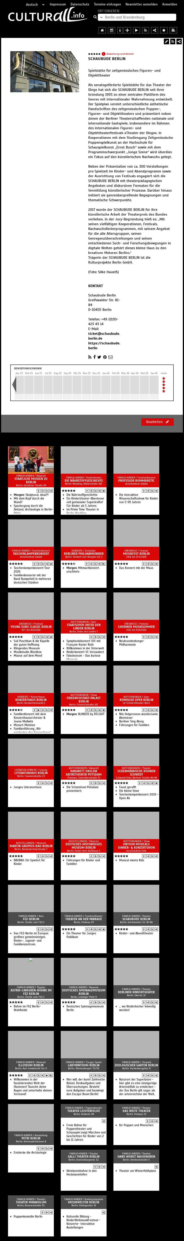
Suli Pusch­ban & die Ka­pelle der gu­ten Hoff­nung (31, 643)
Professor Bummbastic (136, 480)
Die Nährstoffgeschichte (84, 480)
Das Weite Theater (136, 1111)
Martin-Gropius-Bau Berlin (31, 846)
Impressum (58, 4)
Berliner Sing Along (131, 721)
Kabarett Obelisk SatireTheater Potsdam (84, 772)
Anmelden (169, 4)
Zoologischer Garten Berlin (136, 1065)
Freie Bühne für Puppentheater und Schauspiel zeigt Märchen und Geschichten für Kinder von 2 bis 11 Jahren (86, 1132)
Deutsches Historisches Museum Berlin (84, 845)
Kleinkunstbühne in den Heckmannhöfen (81, 1172)
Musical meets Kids (131, 860)
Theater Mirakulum (31, 1202)
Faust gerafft (127, 787)
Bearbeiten (157, 422)
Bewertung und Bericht (120, 53)
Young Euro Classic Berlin (31, 626)
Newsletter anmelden (142, 4)
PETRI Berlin (31, 1138)
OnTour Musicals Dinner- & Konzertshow (136, 845)
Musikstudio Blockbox (27, 652)
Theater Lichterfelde (83, 1111)
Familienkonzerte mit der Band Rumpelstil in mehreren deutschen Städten (32, 578)
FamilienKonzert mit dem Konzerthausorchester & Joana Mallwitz (30, 717)
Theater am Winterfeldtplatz (137, 1171)
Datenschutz (80, 4)
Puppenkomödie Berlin (28, 1216)
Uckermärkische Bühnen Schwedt (136, 772)
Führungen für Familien (134, 725)
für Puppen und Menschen (136, 1125)
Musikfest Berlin (136, 553)
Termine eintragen (107, 4)
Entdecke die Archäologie (30, 1152)
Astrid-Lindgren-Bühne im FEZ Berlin (31, 992)
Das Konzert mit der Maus (136, 568)
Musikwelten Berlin (83, 1202)
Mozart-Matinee (24, 725)
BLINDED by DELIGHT (85, 714)
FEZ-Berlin (31, 919)
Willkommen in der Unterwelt (85, 648)
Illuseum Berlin (31, 1065)
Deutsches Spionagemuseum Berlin (83, 992)
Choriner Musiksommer (136, 626)
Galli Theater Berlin (83, 1156)
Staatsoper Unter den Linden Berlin (84, 626)
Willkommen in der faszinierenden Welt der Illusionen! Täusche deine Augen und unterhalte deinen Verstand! (33, 1087)
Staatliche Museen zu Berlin (30, 480)
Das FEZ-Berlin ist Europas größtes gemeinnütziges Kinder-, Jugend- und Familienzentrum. (31, 939)
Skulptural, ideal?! (31, 495)
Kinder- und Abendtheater (136, 933)
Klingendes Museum (27, 648)
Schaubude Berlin (136, 919)
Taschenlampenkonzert (31, 553)
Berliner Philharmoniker (84, 553)
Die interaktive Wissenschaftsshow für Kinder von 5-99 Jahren (138, 498)
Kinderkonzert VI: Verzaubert (85, 652)
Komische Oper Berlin (136, 700)
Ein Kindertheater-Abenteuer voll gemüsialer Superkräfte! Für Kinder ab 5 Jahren (85, 502)
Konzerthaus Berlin (31, 700)
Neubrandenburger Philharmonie (131, 643)
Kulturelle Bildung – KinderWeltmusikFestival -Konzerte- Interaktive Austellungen (83, 1222)
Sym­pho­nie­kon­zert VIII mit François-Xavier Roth (83, 643)
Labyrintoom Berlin (83, 1065)
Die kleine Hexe (129, 791)
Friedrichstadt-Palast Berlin (84, 699)
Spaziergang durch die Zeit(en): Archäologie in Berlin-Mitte (33, 509)
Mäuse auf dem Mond (28, 655)
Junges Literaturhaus (27, 787)
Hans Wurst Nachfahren (136, 1156)
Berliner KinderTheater (136, 992)
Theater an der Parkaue (83, 919)
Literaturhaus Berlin (31, 773)
